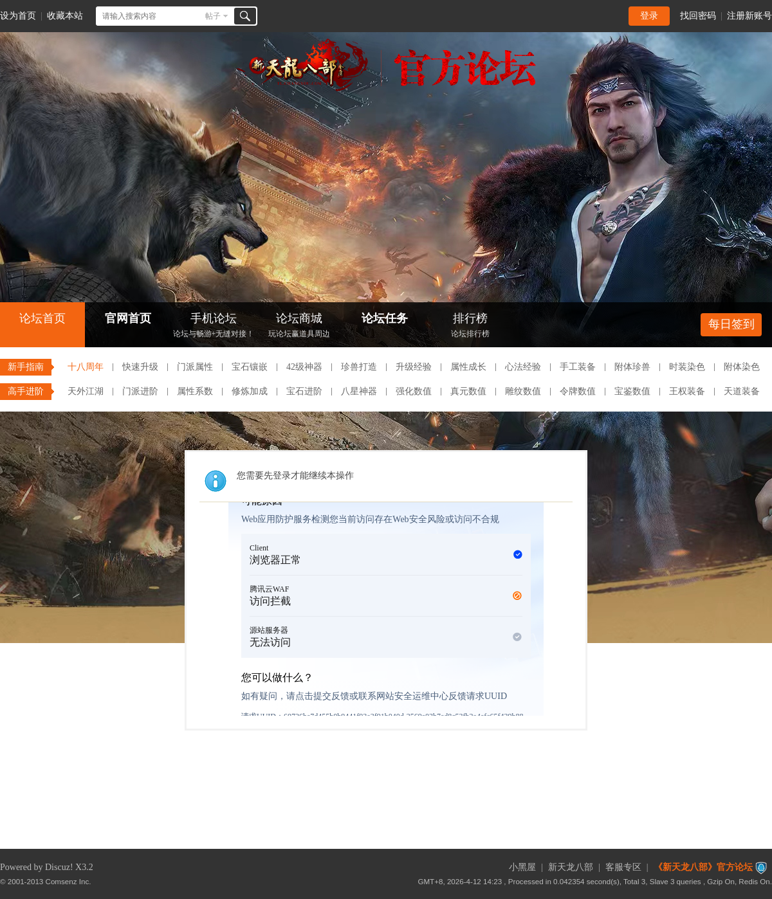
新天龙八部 (570, 867)
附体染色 (742, 367)
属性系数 (195, 391)
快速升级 (140, 367)
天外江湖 (86, 391)
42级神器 (304, 367)
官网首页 (128, 318)
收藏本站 (65, 16)
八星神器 (359, 391)
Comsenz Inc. (68, 881)
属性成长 (468, 367)
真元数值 (468, 391)
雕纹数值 (523, 391)
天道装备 (742, 391)
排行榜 (470, 326)
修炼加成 (250, 391)
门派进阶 (140, 391)
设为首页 (18, 16)
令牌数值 (578, 391)
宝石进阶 (304, 391)
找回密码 (698, 16)
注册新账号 (749, 16)
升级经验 (414, 367)
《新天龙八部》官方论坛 (703, 867)
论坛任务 (385, 318)
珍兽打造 (359, 367)
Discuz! (59, 867)
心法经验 (523, 367)
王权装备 (687, 391)
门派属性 (195, 367)
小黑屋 (522, 867)
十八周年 (86, 367)
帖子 (213, 16)
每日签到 (731, 324)
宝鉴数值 (632, 391)
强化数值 (414, 391)
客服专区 (623, 867)
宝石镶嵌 (250, 367)
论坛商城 (299, 326)
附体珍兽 (632, 367)
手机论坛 (213, 326)
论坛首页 (42, 318)
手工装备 (578, 367)
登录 (649, 16)
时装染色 (687, 367)
